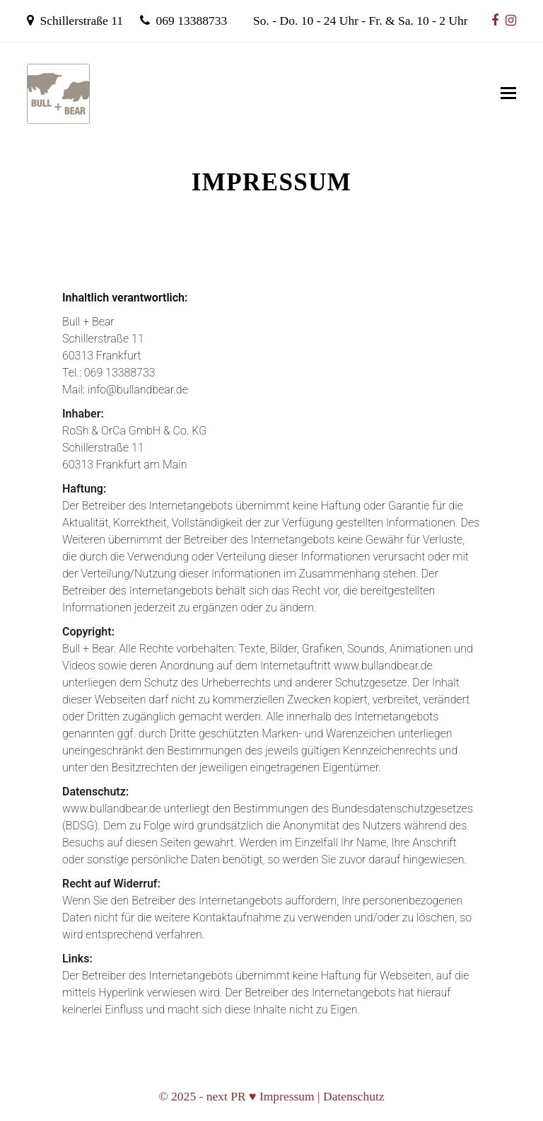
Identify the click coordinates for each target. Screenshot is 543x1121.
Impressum (287, 1096)
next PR (226, 1096)
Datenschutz (354, 1096)
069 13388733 (192, 20)
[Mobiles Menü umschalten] (508, 93)
